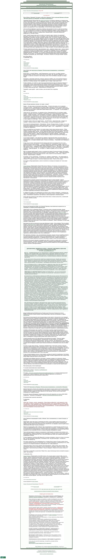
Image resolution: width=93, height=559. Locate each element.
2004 (47, 489)
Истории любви (59, 7)
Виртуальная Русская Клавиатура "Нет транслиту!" (40, 543)
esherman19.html (31, 224)
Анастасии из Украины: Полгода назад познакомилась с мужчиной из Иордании (48, 386)
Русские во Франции (26, 62)
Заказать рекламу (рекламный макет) (46, 553)
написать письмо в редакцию (36, 497)
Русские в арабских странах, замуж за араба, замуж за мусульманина (33, 97)
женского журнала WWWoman (53, 546)
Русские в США (26, 96)
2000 (56, 489)
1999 (59, 489)
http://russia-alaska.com (28, 370)
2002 (52, 489)
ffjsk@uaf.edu (26, 315)
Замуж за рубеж (64, 7)
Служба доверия (54, 7)
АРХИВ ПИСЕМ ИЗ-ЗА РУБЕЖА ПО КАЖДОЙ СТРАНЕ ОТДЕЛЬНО (46, 491)
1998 (61, 489)
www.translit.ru (32, 542)
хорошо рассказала (44, 20)
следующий (56, 13)
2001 (54, 489)
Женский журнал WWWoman (42, 5)
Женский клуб (50, 7)
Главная (24, 10)
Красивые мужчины (38, 7)
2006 (42, 489)
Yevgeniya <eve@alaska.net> (41, 369)
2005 (45, 489)
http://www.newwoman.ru (52, 5)
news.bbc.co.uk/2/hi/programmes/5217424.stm (52, 395)
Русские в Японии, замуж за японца (31, 479)
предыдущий (36, 13)
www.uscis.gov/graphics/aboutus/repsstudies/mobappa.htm (41, 372)
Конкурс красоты (33, 7)
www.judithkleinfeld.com (49, 250)
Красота (27, 7)
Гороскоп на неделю (44, 7)
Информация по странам (27, 99)
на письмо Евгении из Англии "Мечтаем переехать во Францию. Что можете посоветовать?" (46, 18)
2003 (49, 489)
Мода (29, 7)
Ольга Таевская (26, 165)
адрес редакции (35, 101)
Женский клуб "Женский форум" (46, 4)
